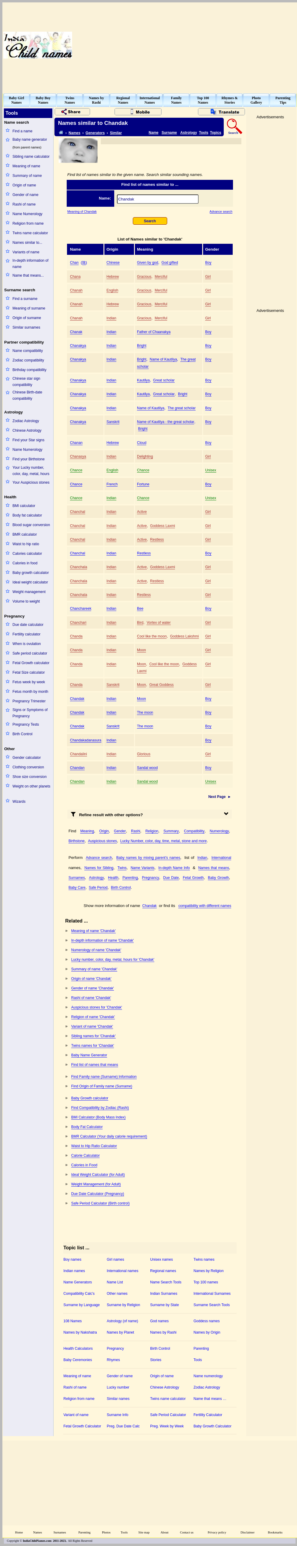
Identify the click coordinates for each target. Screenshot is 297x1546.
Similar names (118, 1399)
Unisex (210, 470)
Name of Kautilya (163, 359)
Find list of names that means (94, 1065)
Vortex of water (158, 622)
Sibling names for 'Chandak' (93, 1036)
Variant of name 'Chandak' (92, 1026)
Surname (169, 133)
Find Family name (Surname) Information (104, 1077)
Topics (215, 133)
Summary (171, 831)
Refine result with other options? (107, 814)
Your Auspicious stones (31, 482)
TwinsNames (70, 100)
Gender (120, 831)
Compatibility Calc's (79, 1293)
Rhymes (113, 1360)
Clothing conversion (28, 767)
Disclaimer (247, 1532)
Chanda (76, 636)
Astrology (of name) (122, 1321)
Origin (104, 831)
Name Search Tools (166, 1282)
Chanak (76, 332)
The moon (145, 712)
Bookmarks (275, 1532)
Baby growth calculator (31, 573)
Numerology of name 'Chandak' (96, 950)
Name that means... (28, 275)
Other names (117, 1293)
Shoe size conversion (30, 777)
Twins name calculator (30, 233)
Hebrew (112, 277)
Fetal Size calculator (29, 672)
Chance (76, 470)
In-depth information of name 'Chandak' (102, 940)
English (112, 290)
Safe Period (98, 887)
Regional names (163, 1271)
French (112, 484)
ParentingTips (282, 100)
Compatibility (194, 831)
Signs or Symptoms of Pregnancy (30, 713)
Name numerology (208, 1376)
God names (159, 1321)
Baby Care (77, 887)
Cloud (141, 443)
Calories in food (25, 563)
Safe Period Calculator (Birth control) (100, 1203)
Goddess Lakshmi (184, 636)
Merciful (161, 277)
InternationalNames (149, 100)
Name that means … (210, 1399)
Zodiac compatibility (28, 360)
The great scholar (182, 408)
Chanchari (78, 622)
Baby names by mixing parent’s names (148, 858)
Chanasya (78, 456)
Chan (74, 263)
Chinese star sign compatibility (26, 381)
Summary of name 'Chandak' (94, 969)
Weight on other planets (32, 786)
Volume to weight (26, 601)
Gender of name (26, 195)
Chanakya (78, 346)
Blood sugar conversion (31, 525)
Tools (203, 133)
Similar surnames (26, 327)
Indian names (74, 1271)
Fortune (143, 484)
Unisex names (161, 1259)
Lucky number (118, 1387)
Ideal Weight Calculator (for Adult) (98, 1175)
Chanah (76, 290)
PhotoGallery (256, 100)
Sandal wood (147, 768)
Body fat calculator (27, 515)
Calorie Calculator (85, 1155)
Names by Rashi (163, 1332)
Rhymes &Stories (230, 100)
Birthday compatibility (29, 370)
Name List (115, 1282)
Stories (155, 1360)
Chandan (77, 768)
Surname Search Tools (212, 1305)
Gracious (144, 277)
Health (113, 878)
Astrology (188, 133)
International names (122, 1271)
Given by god (147, 263)
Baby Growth (218, 878)
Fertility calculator (26, 634)
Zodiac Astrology (26, 421)
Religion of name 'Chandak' (93, 1017)
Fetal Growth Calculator (82, 1426)
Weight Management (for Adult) (96, 1184)
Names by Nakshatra (80, 1332)
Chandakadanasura (85, 740)
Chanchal (77, 512)
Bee (140, 608)
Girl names (115, 1259)
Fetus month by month (30, 692)
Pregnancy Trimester (29, 701)
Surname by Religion (123, 1305)
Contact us (187, 1532)
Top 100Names (203, 100)
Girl (208, 277)
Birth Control (23, 734)
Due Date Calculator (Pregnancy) (97, 1194)
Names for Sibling (98, 868)
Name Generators (77, 1282)
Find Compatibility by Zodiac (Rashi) (100, 1108)
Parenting (130, 878)
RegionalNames (123, 100)
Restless (157, 539)
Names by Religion (209, 1271)
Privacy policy (217, 1532)
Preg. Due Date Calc (123, 1426)
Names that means (213, 868)
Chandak (77, 699)
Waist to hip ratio (26, 544)
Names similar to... (27, 242)
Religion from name (28, 223)
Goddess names (207, 1321)
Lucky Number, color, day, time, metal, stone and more (163, 841)
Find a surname (25, 299)
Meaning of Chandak (82, 211)
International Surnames (212, 1293)
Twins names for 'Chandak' (92, 1046)
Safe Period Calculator (168, 1415)
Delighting (145, 456)
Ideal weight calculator (30, 582)
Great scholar (164, 380)
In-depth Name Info (174, 868)
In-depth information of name (30, 263)
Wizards (19, 801)
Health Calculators (78, 1348)
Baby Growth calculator (89, 1098)
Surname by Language (81, 1305)
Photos (106, 1532)
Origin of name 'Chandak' (91, 979)
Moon (141, 650)
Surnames (76, 878)
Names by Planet (120, 1332)
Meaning (87, 831)
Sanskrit (112, 422)
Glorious (143, 754)
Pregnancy (150, 878)
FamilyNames (176, 100)
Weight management (29, 592)
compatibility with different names (204, 906)
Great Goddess (161, 685)
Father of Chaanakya (153, 332)
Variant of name (76, 1415)
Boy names (72, 1259)
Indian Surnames (163, 1293)
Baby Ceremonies (77, 1360)
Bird (140, 622)
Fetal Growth (193, 878)
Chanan (76, 443)
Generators (95, 133)
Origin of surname (27, 318)
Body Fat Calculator (87, 1127)
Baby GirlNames (16, 100)
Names (74, 133)
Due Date (171, 878)
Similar (116, 133)
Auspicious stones (102, 841)
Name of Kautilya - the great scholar (165, 422)
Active (142, 512)
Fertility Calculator (208, 1415)
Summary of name (27, 176)
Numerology (219, 831)
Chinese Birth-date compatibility (27, 395)
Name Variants (143, 868)
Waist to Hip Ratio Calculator (94, 1146)
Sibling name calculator (31, 156)
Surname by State (164, 1305)
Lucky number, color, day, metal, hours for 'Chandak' (112, 959)
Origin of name (24, 185)
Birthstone (76, 841)
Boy (208, 263)
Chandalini (78, 754)
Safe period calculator (30, 653)
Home (19, 1532)
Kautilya (143, 380)
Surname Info (117, 1415)
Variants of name (26, 252)
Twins (122, 868)
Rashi (135, 831)
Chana (75, 277)
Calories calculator (27, 553)
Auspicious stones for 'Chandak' (96, 1007)
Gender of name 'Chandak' (92, 988)
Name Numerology (27, 214)
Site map (144, 1532)
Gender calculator (27, 758)
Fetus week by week (29, 682)
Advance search (221, 211)
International (221, 858)
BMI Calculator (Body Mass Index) (98, 1117)
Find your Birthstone (29, 459)
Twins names (204, 1259)
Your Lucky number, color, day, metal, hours (31, 470)
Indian (111, 318)
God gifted (170, 263)
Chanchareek (80, 608)
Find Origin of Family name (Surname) (101, 1086)
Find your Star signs (29, 440)
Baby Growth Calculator (212, 1426)
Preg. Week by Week (167, 1426)
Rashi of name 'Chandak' (91, 998)
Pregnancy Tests (26, 724)
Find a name (23, 131)
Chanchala (78, 567)
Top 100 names (206, 1282)
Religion (151, 831)
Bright (141, 346)
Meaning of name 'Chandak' (93, 931)
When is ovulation (27, 644)
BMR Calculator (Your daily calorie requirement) (109, 1136)
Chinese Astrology (27, 430)
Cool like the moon (152, 636)
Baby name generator (30, 139)
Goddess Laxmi (162, 526)
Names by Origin (207, 1332)
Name (154, 133)
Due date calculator (28, 625)
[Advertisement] (197, 45)
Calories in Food (84, 1165)
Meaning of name (26, 166)
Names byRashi (96, 100)
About (165, 1532)
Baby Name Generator (89, 1055)
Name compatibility (28, 351)
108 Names (72, 1321)
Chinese (113, 263)
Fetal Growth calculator (31, 663)
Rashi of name (24, 204)
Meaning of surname (29, 308)
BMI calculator (24, 506)
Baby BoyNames (43, 100)
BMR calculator (25, 534)
